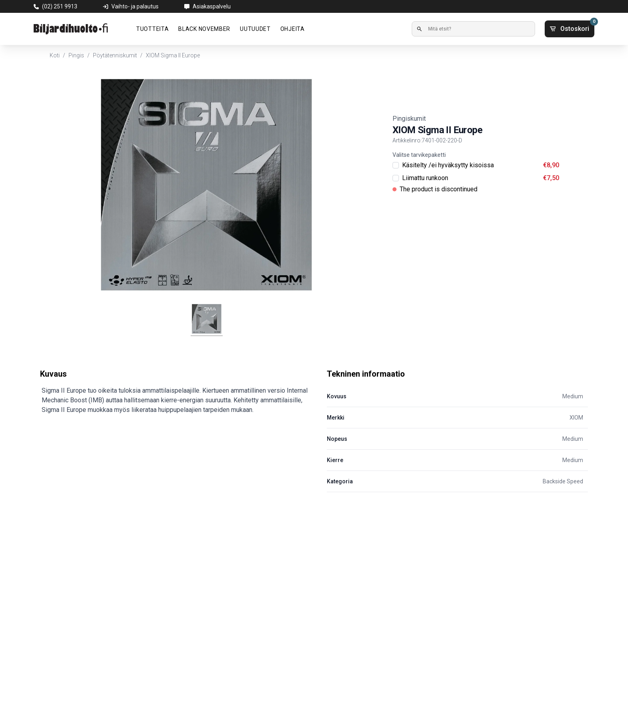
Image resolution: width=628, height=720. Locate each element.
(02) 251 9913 (59, 6)
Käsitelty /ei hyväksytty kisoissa (448, 165)
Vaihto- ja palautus (135, 6)
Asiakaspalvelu (212, 6)
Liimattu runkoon (425, 178)
